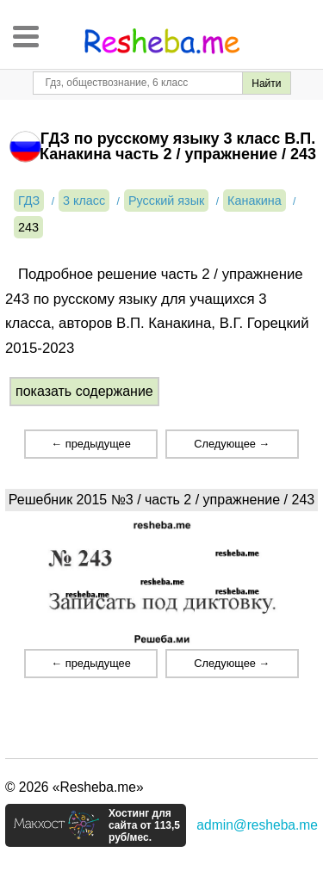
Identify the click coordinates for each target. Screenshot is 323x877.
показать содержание (84, 391)
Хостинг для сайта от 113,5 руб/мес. (144, 825)
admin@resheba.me (257, 825)
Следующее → (232, 443)
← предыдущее (90, 443)
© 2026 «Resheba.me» (74, 787)
